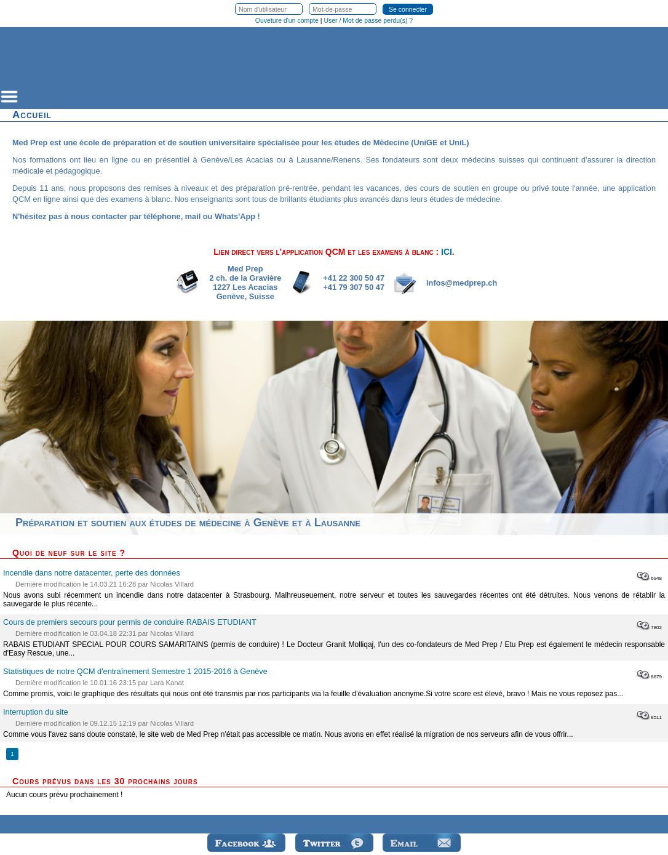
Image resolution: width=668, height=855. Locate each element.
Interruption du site (35, 712)
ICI (446, 252)
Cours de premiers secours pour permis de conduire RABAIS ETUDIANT (129, 622)
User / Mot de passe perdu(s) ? (368, 20)
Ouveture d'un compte (287, 20)
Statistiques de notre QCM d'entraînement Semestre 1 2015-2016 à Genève (135, 671)
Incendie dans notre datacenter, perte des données (91, 572)
